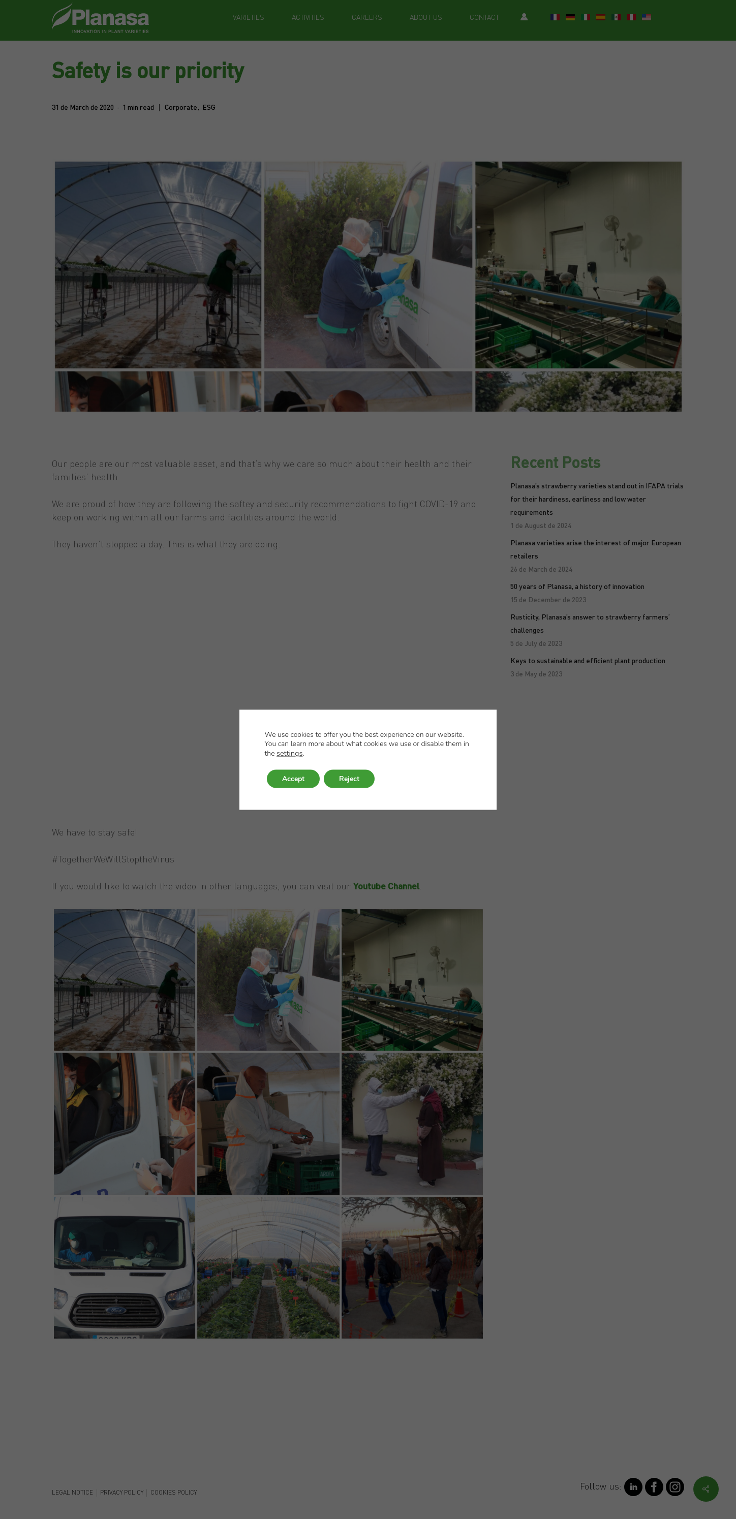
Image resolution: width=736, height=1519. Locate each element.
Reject (349, 778)
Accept (293, 778)
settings (289, 752)
